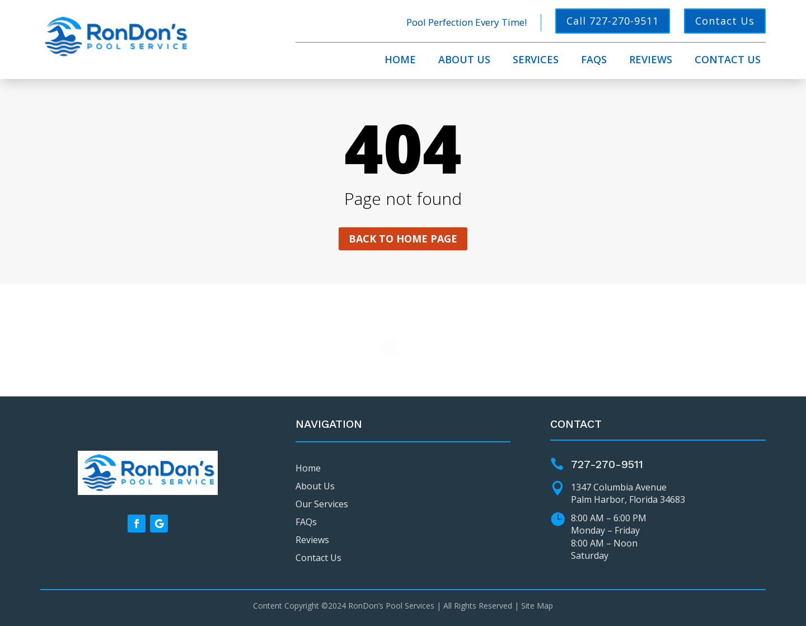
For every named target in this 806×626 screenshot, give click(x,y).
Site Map (537, 605)
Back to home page (403, 238)
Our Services (322, 504)
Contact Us (725, 20)
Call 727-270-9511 (612, 20)
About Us (464, 60)
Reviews (650, 60)
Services (536, 60)
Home (400, 60)
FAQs (594, 60)
